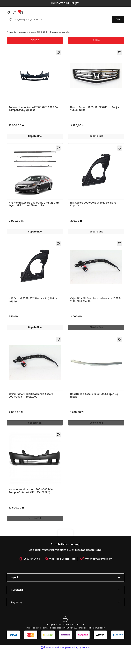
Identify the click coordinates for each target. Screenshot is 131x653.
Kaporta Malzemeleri (60, 32)
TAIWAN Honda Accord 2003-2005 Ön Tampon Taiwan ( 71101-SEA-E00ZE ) (31, 493)
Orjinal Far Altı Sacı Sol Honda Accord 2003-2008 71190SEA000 (95, 301)
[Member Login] (15, 12)
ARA (118, 19)
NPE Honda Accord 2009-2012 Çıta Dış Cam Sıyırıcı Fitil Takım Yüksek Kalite (34, 205)
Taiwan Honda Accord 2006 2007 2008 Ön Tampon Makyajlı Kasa (33, 109)
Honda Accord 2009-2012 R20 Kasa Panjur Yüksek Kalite (94, 109)
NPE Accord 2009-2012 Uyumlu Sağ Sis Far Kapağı (33, 301)
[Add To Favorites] (58, 52)
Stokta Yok (96, 328)
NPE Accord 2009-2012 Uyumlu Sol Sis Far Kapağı (93, 205)
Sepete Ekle (34, 136)
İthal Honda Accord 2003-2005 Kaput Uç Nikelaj (94, 397)
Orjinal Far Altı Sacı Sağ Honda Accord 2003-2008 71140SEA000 (31, 397)
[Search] (65, 19)
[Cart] (21, 12)
